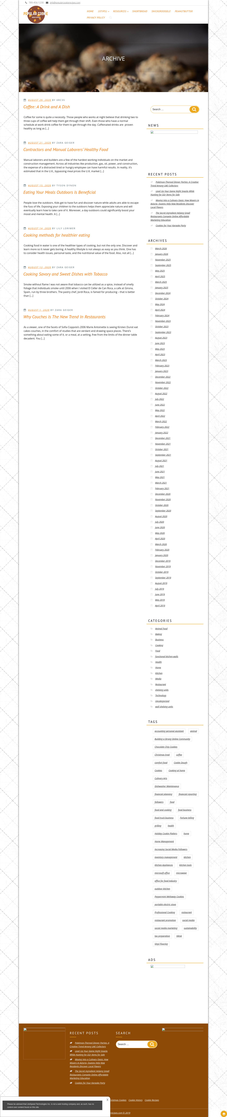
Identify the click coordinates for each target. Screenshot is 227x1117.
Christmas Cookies (117, 1100)
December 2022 (162, 376)
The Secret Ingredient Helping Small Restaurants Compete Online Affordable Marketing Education (170, 216)
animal (193, 731)
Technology (160, 695)
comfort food (161, 762)
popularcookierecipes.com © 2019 (113, 1112)
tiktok (179, 935)
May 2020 (160, 533)
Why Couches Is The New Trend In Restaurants (64, 317)
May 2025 (160, 270)
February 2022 (162, 426)
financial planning (163, 794)
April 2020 (160, 538)
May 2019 (160, 599)
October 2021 (161, 449)
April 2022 (160, 415)
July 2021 (159, 466)
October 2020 (161, 505)
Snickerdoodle (161, 11)
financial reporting (188, 794)
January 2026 (161, 254)
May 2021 (160, 477)
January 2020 (161, 555)
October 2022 (161, 388)
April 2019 (160, 605)
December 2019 (162, 560)
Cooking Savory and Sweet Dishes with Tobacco (65, 274)
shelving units (162, 689)
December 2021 (162, 438)
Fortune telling (187, 817)
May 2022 (160, 410)
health (171, 825)
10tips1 (104, 11)
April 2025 (160, 276)
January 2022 (161, 432)
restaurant (186, 912)
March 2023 (161, 360)
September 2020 (163, 510)
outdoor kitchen (162, 888)
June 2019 (160, 594)
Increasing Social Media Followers (171, 849)
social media (188, 920)
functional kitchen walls (166, 656)
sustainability (190, 928)
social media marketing (166, 928)
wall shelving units (164, 706)
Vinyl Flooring (161, 943)
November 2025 (163, 259)
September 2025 (163, 265)
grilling (158, 825)
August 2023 (161, 337)
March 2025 (161, 281)
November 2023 (163, 321)
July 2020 (159, 521)
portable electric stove (165, 904)
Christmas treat (162, 754)
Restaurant (160, 684)
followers (159, 801)
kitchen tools (185, 865)
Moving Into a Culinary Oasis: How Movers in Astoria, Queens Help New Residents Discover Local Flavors (175, 204)
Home (90, 11)
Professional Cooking (165, 912)
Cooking (159, 645)
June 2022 (160, 404)
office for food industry (166, 880)
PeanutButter (184, 11)
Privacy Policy (96, 17)
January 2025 (161, 287)
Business (159, 639)
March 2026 (161, 248)
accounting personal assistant (169, 731)
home (186, 833)
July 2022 (159, 399)
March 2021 (161, 482)
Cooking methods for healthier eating (56, 235)
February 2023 (162, 365)
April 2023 (160, 354)
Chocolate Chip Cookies (166, 746)
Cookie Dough (180, 762)
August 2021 (161, 460)
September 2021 (163, 454)
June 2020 (160, 527)
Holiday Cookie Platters (166, 833)
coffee (179, 754)
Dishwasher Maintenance (167, 786)
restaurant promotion (165, 920)
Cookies (158, 770)
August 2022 (161, 393)
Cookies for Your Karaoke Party (171, 225)
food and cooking (163, 809)
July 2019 (159, 588)
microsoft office (162, 872)
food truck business (164, 817)
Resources (121, 11)
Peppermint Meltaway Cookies (169, 896)
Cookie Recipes (152, 1100)
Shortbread (139, 11)
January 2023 (161, 371)
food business (184, 809)
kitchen (187, 857)
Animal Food (161, 628)
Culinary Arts (161, 778)
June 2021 (160, 471)
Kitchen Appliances (164, 865)
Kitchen (158, 673)
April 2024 (160, 309)
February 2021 (162, 488)
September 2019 (163, 577)
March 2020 (161, 544)
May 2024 (160, 304)
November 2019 (163, 566)
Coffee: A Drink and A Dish (46, 107)
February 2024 (162, 315)
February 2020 (162, 549)
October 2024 (161, 298)
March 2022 (161, 421)
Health (158, 661)
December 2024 (162, 293)
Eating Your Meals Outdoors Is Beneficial (59, 192)
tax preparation (162, 935)
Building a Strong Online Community (172, 738)
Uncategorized (162, 701)
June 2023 (160, 343)
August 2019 (161, 583)
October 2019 (161, 571)
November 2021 (163, 443)
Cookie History (136, 1100)
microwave (181, 872)
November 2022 (163, 382)
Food (157, 650)
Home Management (164, 841)
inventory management (166, 857)
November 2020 (163, 499)
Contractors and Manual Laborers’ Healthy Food (65, 149)
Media (158, 678)
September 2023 (163, 332)
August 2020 (161, 516)
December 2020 (162, 493)
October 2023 (161, 326)
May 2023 (160, 348)
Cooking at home (177, 770)
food (172, 801)
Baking (158, 634)
